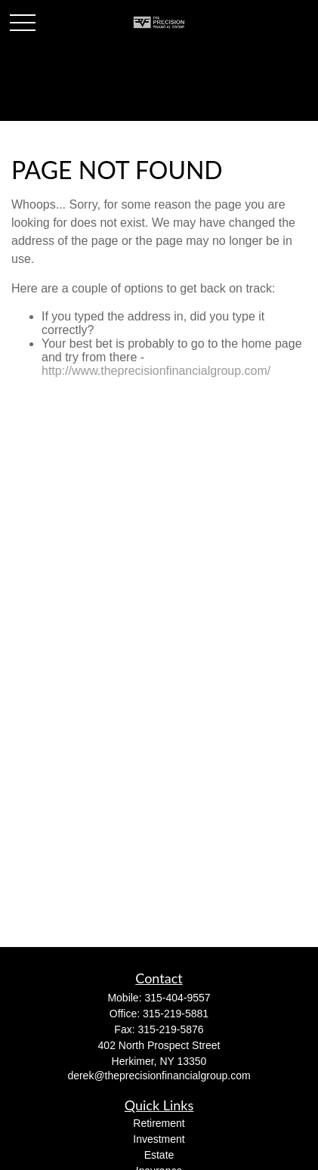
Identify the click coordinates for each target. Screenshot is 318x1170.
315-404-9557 (177, 998)
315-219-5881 (175, 1014)
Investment (158, 1139)
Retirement (158, 1123)
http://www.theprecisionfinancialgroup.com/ (156, 370)
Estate (159, 1155)
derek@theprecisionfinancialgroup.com (158, 1075)
